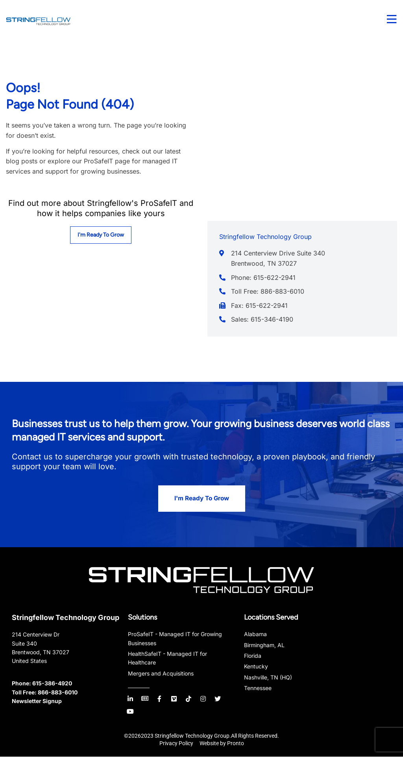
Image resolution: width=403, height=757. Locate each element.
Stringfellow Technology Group (65, 618)
